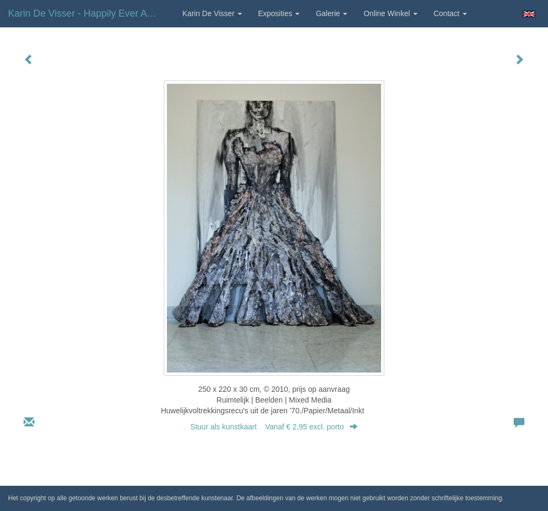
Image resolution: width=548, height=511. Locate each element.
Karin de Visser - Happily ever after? (87, 13)
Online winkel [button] (390, 13)
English (529, 14)
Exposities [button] (279, 13)
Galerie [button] (331, 13)
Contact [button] (450, 13)
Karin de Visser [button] (212, 13)
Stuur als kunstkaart (274, 426)
